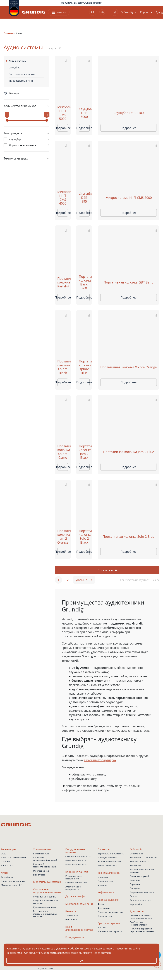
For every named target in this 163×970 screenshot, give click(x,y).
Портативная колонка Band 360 (84, 282)
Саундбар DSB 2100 (129, 113)
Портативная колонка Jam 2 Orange (62, 536)
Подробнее (62, 128)
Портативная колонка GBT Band (129, 282)
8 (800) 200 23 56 (45, 968)
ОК (81, 960)
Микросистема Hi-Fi (21, 80)
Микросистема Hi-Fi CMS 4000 (62, 197)
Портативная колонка (22, 74)
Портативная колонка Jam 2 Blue (128, 452)
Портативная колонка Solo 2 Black (84, 536)
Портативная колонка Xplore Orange (128, 367)
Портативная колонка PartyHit (62, 282)
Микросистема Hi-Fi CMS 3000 (129, 198)
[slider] (7, 120)
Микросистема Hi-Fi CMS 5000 (62, 113)
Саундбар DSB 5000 (84, 113)
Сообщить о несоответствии (138, 923)
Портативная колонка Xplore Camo (62, 452)
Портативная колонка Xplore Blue (84, 367)
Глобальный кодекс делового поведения (141, 917)
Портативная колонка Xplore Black (62, 367)
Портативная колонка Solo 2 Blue (128, 537)
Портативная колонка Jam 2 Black (84, 452)
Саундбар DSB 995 (84, 197)
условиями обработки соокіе (73, 948)
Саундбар (14, 67)
